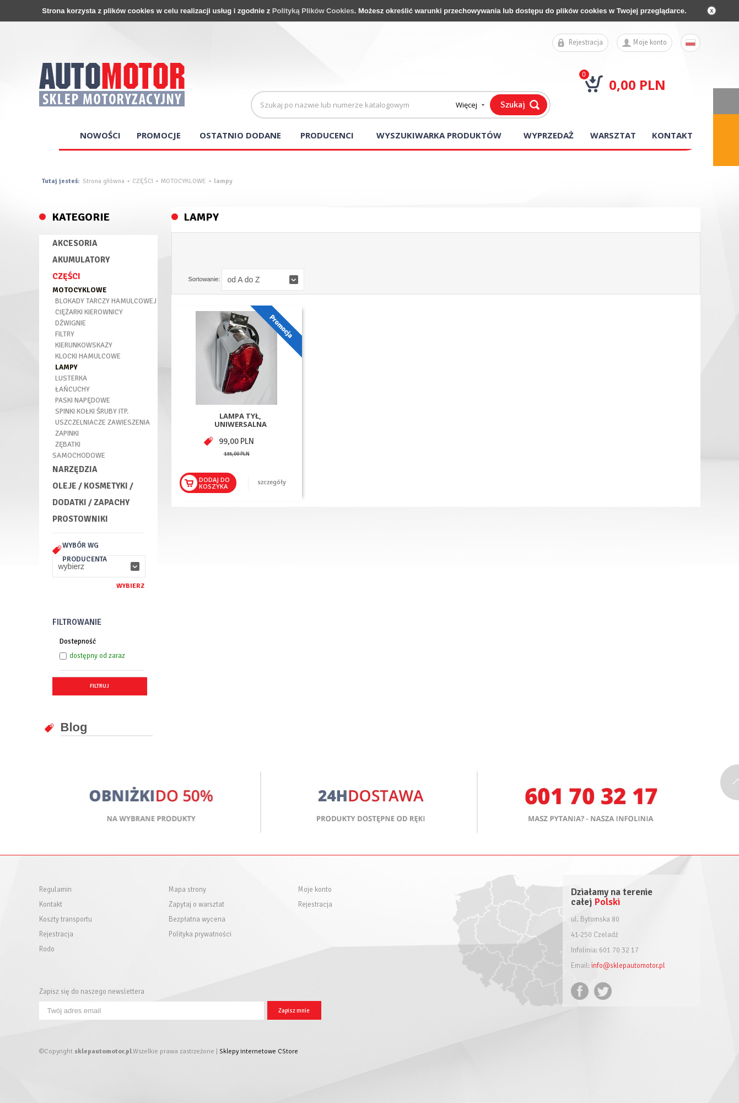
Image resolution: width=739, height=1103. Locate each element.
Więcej (466, 105)
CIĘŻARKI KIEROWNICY (89, 312)
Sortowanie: (204, 279)
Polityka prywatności (200, 934)
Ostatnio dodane (240, 135)
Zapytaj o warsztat (196, 905)
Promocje (159, 135)
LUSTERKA (71, 378)
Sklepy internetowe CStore (258, 1051)
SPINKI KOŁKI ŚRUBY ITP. (91, 411)
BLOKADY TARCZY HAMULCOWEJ (106, 301)
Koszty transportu (65, 919)
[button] (98, 566)
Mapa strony (187, 890)
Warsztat (613, 135)
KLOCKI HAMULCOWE (88, 356)
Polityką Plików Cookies (313, 11)
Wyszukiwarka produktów (438, 135)
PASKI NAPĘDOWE (82, 400)
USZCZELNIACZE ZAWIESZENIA (102, 422)
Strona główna (104, 181)
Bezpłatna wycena (197, 919)
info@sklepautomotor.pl (628, 965)
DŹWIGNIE (70, 323)
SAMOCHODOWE (78, 455)
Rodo (47, 949)
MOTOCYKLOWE (183, 181)
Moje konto (650, 43)
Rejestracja (586, 43)
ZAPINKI (67, 433)
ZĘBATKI (67, 444)
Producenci (327, 135)
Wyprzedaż (549, 135)
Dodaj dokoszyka (214, 482)
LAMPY (66, 367)
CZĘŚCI (142, 181)
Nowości (100, 135)
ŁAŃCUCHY (72, 389)
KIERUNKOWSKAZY (83, 345)
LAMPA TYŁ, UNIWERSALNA (240, 420)
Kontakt (672, 135)
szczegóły (272, 482)
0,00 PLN (637, 85)
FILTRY (64, 334)
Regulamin (55, 890)
